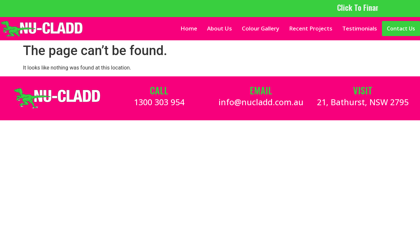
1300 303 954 (159, 102)
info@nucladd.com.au (261, 102)
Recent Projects (310, 28)
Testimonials (359, 28)
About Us (219, 28)
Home (188, 28)
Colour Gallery (260, 28)
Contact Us (401, 28)
